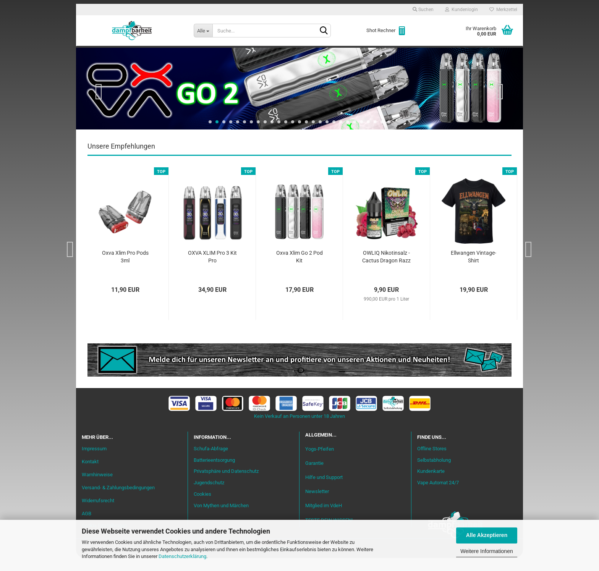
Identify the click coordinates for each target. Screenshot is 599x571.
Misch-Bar (265, 53)
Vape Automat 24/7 (438, 496)
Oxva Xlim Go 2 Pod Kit (299, 270)
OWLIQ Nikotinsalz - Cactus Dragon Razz (386, 270)
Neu (125, 53)
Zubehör (427, 53)
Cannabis (466, 53)
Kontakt (90, 475)
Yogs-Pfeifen (319, 462)
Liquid (195, 53)
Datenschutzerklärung (182, 556)
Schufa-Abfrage (211, 461)
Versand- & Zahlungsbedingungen (118, 500)
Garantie (314, 476)
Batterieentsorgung (214, 473)
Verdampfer (310, 53)
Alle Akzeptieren (486, 535)
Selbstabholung (434, 473)
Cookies (202, 507)
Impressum (94, 462)
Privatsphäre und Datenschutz (226, 484)
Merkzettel (503, 9)
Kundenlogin (461, 9)
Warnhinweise (97, 487)
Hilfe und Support (324, 490)
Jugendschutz (209, 496)
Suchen (423, 9)
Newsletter (317, 505)
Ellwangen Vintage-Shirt (473, 270)
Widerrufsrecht (98, 513)
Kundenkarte (431, 484)
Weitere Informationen (486, 551)
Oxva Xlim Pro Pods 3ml (125, 270)
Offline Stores (432, 461)
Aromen (227, 53)
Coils (395, 53)
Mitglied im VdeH (323, 519)
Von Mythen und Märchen (221, 519)
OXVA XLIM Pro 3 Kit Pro (212, 270)
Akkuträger (358, 53)
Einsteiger (159, 53)
